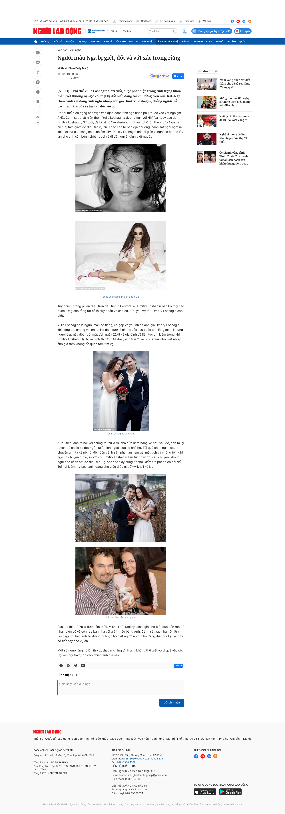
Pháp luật (148, 41)
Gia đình (231, 41)
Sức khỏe (120, 41)
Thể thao (197, 41)
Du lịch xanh (209, 738)
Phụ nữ (220, 41)
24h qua (204, 21)
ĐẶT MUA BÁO (101, 21)
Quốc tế (57, 41)
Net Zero (96, 41)
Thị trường (186, 21)
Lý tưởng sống (123, 21)
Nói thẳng (143, 21)
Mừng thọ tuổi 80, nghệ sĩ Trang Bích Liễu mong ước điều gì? (234, 102)
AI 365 (209, 41)
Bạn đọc (83, 41)
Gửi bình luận (172, 702)
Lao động (70, 41)
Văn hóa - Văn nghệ (167, 41)
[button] (38, 111)
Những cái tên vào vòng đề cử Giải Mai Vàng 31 (234, 118)
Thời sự (45, 41)
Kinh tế (108, 41)
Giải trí (185, 41)
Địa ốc (242, 41)
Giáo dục (134, 41)
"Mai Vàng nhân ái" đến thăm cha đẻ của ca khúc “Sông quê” (234, 83)
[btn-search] (173, 31)
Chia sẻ (178, 76)
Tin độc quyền (165, 21)
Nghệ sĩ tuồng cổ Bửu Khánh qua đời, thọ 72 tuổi (233, 138)
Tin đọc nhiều (207, 71)
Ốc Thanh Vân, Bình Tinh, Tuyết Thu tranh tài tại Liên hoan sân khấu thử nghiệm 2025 (233, 158)
